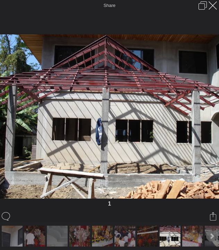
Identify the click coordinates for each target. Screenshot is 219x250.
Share (109, 5)
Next (211, 236)
